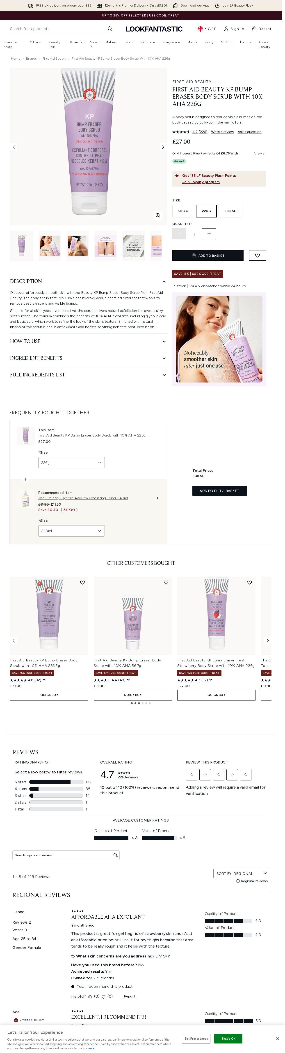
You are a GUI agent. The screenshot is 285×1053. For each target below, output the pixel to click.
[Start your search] (61, 29)
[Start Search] (110, 29)
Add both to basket (219, 491)
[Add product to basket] (208, 255)
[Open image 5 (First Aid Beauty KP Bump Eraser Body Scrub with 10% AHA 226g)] (133, 246)
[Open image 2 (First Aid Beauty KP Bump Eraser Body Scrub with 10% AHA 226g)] (50, 246)
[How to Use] (88, 342)
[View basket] (261, 28)
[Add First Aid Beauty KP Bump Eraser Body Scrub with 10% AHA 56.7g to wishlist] (166, 582)
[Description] (88, 281)
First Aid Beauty (54, 59)
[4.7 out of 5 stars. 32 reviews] (192, 680)
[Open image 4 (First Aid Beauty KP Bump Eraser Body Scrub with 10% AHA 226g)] (105, 246)
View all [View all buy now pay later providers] (260, 153)
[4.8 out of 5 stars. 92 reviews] (25, 680)
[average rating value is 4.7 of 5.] (185, 131)
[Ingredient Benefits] (88, 358)
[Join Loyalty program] (223, 182)
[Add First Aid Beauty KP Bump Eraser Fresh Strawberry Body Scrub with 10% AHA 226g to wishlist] (249, 582)
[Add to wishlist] (257, 255)
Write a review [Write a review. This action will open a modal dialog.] (222, 132)
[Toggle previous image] (13, 146)
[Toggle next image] (163, 146)
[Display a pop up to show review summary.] (44, 680)
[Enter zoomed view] (158, 215)
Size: (176, 200)
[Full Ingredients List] (88, 375)
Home (15, 59)
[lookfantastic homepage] (154, 29)
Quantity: (182, 224)
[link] (234, 28)
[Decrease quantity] (179, 233)
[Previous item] (13, 640)
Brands (31, 59)
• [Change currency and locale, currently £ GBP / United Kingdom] (207, 29)
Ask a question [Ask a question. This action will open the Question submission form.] (250, 132)
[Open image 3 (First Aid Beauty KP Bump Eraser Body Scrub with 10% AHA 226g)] (77, 246)
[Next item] (267, 640)
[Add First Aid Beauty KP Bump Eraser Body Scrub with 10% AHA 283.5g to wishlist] (82, 582)
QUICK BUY (49, 695)
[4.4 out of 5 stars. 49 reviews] (109, 680)
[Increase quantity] (209, 233)
